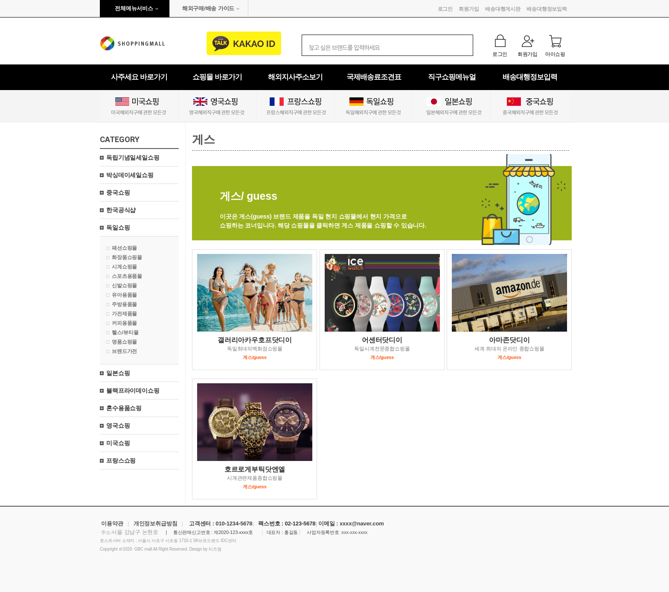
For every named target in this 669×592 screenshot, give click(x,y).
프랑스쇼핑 (121, 460)
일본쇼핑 (118, 373)
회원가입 (469, 9)
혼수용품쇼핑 (124, 408)
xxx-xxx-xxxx (354, 532)
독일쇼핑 (118, 227)
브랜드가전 (124, 351)
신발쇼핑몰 (124, 286)
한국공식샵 (121, 210)
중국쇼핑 (118, 192)
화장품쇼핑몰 (127, 257)
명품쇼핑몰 (124, 342)
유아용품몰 (124, 295)
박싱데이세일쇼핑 (130, 175)
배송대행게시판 (503, 9)
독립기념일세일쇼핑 (133, 157)
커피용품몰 (124, 323)
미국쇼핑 (118, 443)
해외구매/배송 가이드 (208, 8)
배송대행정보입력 (546, 9)
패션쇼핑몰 (124, 248)
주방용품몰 (124, 304)
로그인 (445, 9)
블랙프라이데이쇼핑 (133, 390)
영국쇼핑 (118, 425)
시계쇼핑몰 (124, 267)
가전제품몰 (124, 314)
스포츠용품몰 (127, 276)
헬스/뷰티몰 (125, 332)
